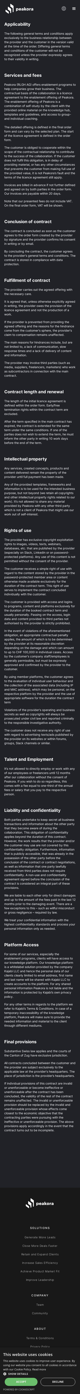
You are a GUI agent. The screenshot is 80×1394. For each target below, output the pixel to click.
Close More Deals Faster (40, 1245)
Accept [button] (21, 1382)
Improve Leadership (40, 1279)
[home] (30, 9)
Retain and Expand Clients (40, 1254)
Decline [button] (58, 1382)
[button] (62, 8)
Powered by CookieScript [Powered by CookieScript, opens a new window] (19, 1389)
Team (40, 1304)
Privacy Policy (40, 1346)
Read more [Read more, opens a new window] (39, 1369)
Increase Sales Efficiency (40, 1262)
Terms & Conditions (40, 1338)
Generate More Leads (40, 1237)
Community (40, 1313)
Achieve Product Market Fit (40, 1271)
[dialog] (40, 1370)
